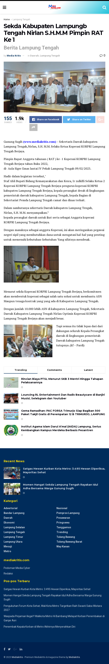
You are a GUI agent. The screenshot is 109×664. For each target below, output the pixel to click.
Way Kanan (62, 546)
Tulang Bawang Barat (69, 541)
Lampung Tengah (21, 19)
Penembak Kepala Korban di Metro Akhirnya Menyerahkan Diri (39, 626)
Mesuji (8, 546)
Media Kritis (14, 55)
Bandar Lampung (14, 513)
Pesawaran (63, 517)
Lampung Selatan (14, 527)
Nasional (61, 508)
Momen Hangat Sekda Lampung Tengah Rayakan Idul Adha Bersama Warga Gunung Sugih (60, 486)
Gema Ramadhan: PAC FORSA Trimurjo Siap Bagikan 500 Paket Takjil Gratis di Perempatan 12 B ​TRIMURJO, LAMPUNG (63, 412)
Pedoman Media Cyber (17, 568)
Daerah (34, 55)
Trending (62, 532)
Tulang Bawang (65, 536)
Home (7, 19)
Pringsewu (62, 522)
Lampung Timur (13, 536)
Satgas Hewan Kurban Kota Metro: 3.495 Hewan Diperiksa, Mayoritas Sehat (47, 589)
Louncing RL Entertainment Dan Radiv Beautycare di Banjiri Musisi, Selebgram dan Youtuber (63, 396)
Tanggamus (63, 527)
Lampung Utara (13, 541)
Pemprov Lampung (68, 513)
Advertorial (10, 508)
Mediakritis (17, 657)
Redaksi (8, 573)
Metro (7, 551)
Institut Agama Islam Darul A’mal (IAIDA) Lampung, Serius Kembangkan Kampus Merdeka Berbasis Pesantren (61, 428)
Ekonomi (9, 522)
